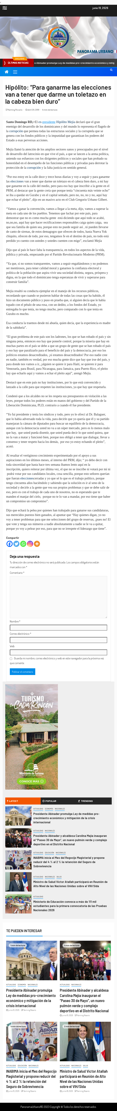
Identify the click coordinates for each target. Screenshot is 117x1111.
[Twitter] (16, 544)
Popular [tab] (49, 800)
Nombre (15, 621)
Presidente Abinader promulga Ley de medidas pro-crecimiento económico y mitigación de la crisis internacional (66, 818)
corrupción (16, 131)
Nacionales (60, 809)
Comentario (17, 572)
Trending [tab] (85, 800)
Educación (49, 853)
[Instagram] (30, 544)
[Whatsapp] (23, 544)
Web (12, 646)
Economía (49, 809)
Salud (59, 877)
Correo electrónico (20, 633)
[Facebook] (9, 544)
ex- (40, 122)
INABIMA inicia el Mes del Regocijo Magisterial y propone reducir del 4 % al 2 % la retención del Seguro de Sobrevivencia (69, 862)
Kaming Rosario (15, 109)
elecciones (17, 181)
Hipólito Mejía (65, 122)
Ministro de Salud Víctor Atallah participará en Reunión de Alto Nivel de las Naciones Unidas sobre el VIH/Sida (70, 884)
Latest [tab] (12, 800)
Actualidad (38, 809)
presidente (48, 122)
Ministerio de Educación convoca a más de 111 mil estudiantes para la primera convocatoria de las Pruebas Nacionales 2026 (70, 906)
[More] (37, 544)
